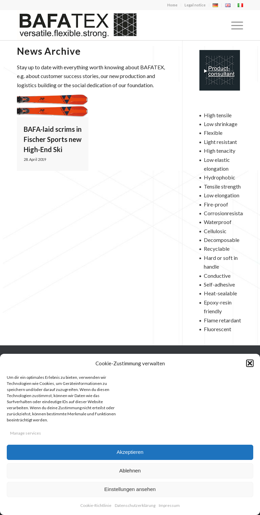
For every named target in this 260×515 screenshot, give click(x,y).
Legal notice (195, 5)
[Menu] (233, 25)
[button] (249, 363)
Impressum (169, 505)
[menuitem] (172, 5)
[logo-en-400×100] (78, 25)
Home (172, 5)
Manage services (25, 433)
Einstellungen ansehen (130, 489)
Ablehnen (129, 470)
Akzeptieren (129, 452)
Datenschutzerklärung (135, 505)
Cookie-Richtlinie (95, 505)
